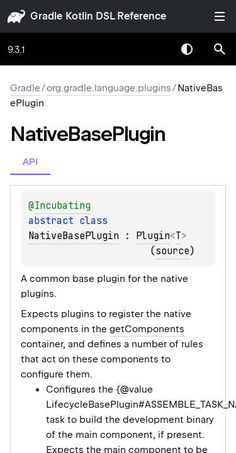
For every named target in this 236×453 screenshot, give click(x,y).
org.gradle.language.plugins (109, 88)
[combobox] (154, 49)
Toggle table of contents (219, 16)
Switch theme (187, 49)
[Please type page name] (219, 49)
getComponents (147, 329)
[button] (219, 49)
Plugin (153, 236)
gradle (46, 16)
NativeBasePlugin (73, 236)
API (30, 161)
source (172, 251)
